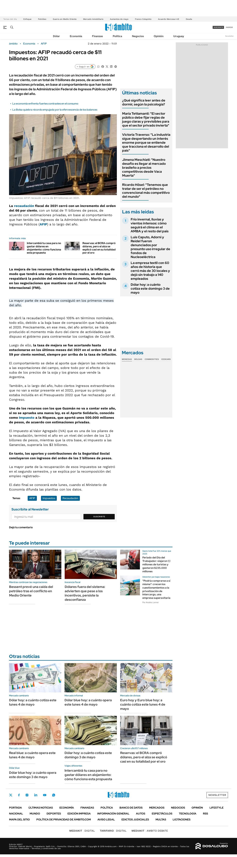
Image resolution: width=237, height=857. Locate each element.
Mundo (35, 813)
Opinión (158, 36)
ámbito (13, 43)
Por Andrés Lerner (150, 602)
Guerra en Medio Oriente (65, 19)
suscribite (218, 27)
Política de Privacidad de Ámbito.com (63, 819)
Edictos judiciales (135, 819)
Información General (113, 813)
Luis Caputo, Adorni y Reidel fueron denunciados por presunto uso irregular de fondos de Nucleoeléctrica (150, 247)
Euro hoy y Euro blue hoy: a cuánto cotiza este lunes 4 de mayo (142, 704)
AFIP (44, 43)
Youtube (44, 795)
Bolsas (138, 359)
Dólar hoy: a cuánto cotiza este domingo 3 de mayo (150, 288)
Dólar (56, 36)
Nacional (16, 813)
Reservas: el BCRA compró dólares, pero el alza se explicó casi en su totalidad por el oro (99, 247)
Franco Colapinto (143, 19)
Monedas (127, 359)
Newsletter (229, 36)
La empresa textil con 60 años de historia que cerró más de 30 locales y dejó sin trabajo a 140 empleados (150, 271)
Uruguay (178, 36)
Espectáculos (162, 813)
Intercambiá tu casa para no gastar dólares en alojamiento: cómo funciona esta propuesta (44, 247)
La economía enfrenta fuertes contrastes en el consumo (45, 103)
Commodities (152, 359)
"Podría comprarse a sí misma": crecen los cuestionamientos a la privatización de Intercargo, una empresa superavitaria (156, 589)
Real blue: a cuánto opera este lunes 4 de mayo (32, 755)
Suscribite (99, 516)
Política (117, 36)
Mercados (156, 807)
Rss (205, 813)
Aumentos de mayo (119, 19)
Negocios (138, 36)
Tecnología (187, 813)
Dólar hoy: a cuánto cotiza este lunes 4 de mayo (32, 702)
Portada (15, 807)
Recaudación (70, 498)
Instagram (27, 795)
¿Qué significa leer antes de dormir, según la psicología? (143, 102)
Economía (76, 36)
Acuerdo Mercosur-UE (168, 19)
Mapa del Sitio (19, 819)
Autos (140, 813)
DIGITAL (82, 830)
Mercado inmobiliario (93, 19)
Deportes (54, 813)
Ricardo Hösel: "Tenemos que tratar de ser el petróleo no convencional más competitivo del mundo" (146, 191)
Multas (161, 819)
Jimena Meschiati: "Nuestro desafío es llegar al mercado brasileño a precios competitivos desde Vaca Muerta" (144, 168)
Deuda (189, 19)
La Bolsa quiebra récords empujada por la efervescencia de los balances (54, 109)
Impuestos (49, 498)
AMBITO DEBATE (150, 830)
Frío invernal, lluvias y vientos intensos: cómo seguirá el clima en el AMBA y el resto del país (150, 225)
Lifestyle (217, 807)
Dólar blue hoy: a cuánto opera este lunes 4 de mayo (88, 702)
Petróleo (42, 19)
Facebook (19, 795)
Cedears (166, 359)
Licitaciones (181, 819)
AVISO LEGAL (106, 819)
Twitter (10, 795)
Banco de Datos (131, 807)
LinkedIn (35, 795)
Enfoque (27, 19)
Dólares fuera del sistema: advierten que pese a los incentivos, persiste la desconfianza (85, 593)
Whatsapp (53, 795)
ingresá (229, 27)
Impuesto (26, 418)
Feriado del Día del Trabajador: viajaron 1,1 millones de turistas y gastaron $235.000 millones (156, 564)
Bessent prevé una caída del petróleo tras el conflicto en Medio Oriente (31, 591)
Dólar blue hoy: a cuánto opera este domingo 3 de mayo (32, 774)
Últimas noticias (40, 807)
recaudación (24, 206)
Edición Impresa (79, 813)
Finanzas (97, 36)
